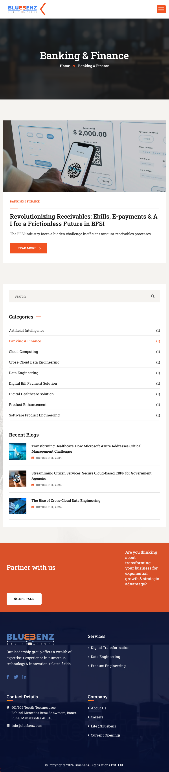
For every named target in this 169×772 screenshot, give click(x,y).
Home (65, 65)
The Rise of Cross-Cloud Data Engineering (65, 500)
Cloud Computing (84, 351)
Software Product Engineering (84, 415)
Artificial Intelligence (84, 330)
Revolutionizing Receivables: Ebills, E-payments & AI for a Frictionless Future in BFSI (84, 219)
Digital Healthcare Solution (84, 394)
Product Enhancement (84, 404)
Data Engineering (84, 372)
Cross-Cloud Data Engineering (84, 362)
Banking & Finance (25, 201)
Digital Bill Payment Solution (84, 383)
